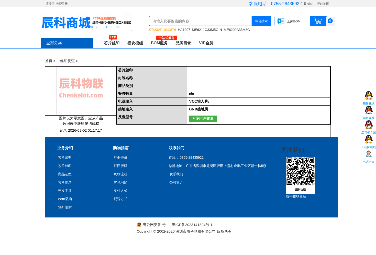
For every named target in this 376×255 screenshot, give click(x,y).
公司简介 (176, 182)
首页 (48, 61)
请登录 (50, 3)
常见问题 (120, 182)
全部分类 (54, 43)
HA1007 (184, 30)
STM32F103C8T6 (162, 30)
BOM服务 (161, 43)
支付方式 (120, 191)
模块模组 (135, 43)
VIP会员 (206, 43)
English (308, 3)
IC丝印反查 (65, 61)
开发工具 (65, 191)
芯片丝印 (112, 43)
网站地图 (323, 3)
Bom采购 (65, 199)
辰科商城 (86, 21)
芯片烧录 (65, 182)
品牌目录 (183, 43)
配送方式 (120, 199)
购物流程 (120, 174)
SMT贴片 (65, 207)
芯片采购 (65, 157)
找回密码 (120, 166)
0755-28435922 (286, 3)
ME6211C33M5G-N (207, 30)
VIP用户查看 (203, 119)
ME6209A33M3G (237, 30)
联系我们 (176, 174)
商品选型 (65, 174)
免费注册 (62, 3)
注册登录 (120, 157)
